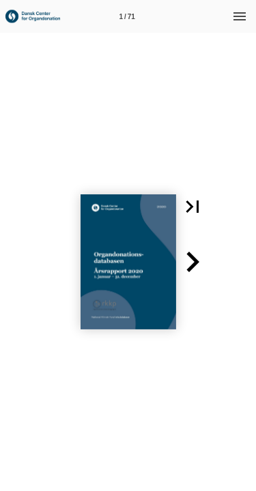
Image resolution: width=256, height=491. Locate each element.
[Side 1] (127, 16)
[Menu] (239, 16)
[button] (192, 206)
